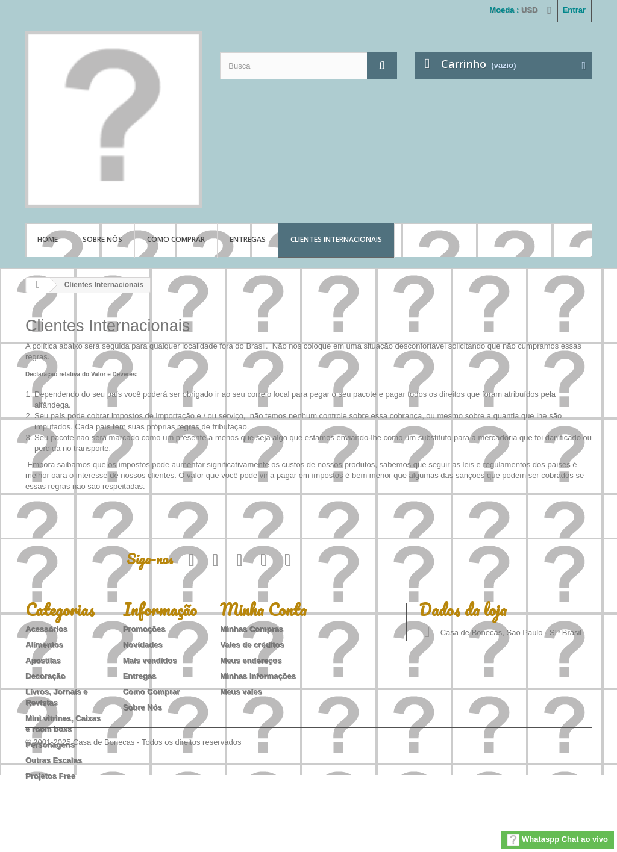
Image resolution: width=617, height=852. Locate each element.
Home (47, 239)
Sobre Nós (102, 239)
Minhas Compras (251, 628)
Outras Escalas (53, 760)
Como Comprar (176, 239)
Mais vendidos (150, 660)
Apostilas (43, 660)
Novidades (143, 644)
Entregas (248, 239)
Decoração (45, 675)
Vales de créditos (252, 644)
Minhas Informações (258, 675)
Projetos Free (50, 775)
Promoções (144, 628)
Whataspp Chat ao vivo (557, 840)
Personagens (50, 744)
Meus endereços (250, 660)
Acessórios (46, 628)
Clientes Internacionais (336, 239)
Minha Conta (263, 609)
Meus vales (241, 691)
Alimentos (44, 644)
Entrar (574, 9)
